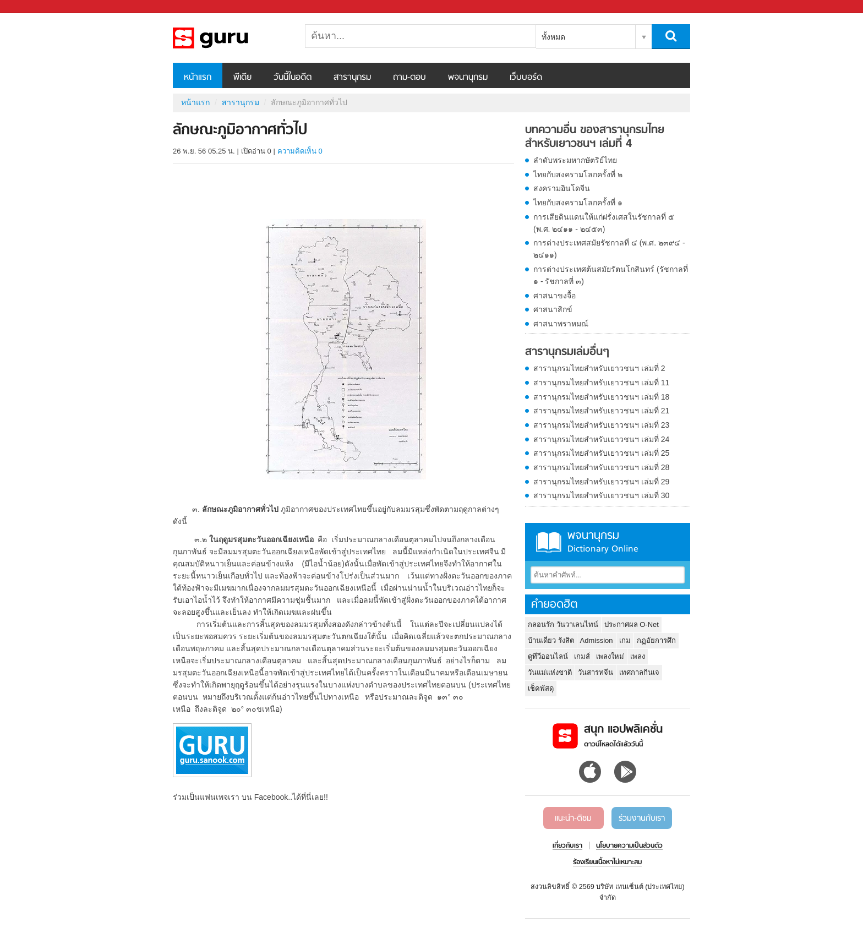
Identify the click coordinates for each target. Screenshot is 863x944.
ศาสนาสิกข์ (552, 309)
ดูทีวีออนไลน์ (548, 656)
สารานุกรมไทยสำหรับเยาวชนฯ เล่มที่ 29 (601, 481)
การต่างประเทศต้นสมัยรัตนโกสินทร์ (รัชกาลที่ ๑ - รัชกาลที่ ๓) (610, 275)
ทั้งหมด (553, 36)
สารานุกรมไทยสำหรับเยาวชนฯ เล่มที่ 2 (599, 368)
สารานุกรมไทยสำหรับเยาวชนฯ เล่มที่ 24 (601, 439)
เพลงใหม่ (610, 656)
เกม (625, 640)
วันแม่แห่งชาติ (550, 672)
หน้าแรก (197, 77)
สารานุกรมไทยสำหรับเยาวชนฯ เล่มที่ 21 (601, 410)
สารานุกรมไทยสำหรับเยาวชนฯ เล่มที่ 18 (601, 396)
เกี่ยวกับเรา (567, 846)
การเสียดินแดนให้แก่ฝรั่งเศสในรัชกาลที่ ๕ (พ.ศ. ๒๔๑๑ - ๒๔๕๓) (603, 222)
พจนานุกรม (468, 77)
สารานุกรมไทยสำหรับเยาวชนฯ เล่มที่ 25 (601, 453)
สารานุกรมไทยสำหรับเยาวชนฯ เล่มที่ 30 (601, 495)
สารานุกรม (352, 77)
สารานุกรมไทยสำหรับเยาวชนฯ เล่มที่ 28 (601, 467)
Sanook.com (33, 7)
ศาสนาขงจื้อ (554, 295)
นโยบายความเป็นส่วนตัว (629, 846)
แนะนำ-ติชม (573, 818)
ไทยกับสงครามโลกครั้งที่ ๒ (577, 174)
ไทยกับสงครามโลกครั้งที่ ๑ (577, 202)
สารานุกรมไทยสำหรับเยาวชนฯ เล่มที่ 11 (601, 382)
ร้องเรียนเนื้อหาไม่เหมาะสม (607, 862)
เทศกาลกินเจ (639, 672)
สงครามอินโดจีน (561, 188)
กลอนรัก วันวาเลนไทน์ (563, 624)
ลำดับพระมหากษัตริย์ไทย (575, 160)
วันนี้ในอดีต (293, 77)
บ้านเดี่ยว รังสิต (551, 640)
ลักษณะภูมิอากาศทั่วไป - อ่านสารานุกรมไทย (230, 38)
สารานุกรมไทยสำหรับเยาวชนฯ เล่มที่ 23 (601, 425)
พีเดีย (242, 77)
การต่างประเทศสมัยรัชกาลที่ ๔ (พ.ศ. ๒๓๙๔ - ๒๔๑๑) (609, 248)
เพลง (637, 656)
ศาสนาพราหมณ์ (560, 323)
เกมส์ (582, 656)
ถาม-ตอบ (409, 77)
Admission (596, 640)
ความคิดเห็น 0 (300, 151)
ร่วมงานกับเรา (642, 818)
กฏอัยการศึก (656, 640)
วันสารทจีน (595, 672)
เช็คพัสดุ (541, 688)
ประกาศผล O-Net (631, 624)
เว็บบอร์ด (526, 77)
